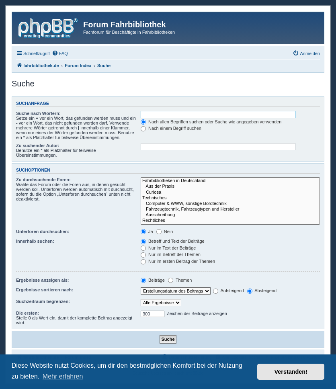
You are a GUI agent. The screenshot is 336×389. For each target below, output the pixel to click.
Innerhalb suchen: (35, 241)
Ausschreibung (230, 215)
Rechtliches (230, 220)
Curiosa (230, 192)
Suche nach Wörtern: (38, 113)
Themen (180, 280)
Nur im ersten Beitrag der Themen (178, 261)
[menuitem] (60, 53)
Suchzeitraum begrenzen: (43, 301)
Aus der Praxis (230, 186)
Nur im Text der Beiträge (168, 248)
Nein (164, 231)
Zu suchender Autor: (37, 145)
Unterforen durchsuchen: (42, 231)
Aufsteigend (228, 290)
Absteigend (262, 290)
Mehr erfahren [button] (63, 376)
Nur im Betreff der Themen (171, 254)
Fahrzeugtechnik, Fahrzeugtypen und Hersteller (230, 209)
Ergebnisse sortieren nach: (44, 289)
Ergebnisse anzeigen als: (42, 280)
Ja (147, 231)
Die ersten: (27, 313)
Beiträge (153, 280)
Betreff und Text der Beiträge (173, 241)
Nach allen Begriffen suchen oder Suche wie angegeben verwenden (211, 121)
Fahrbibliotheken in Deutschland (230, 181)
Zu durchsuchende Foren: (43, 179)
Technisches (230, 198)
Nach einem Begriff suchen (171, 128)
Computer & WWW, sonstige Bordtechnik (230, 204)
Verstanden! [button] (291, 372)
